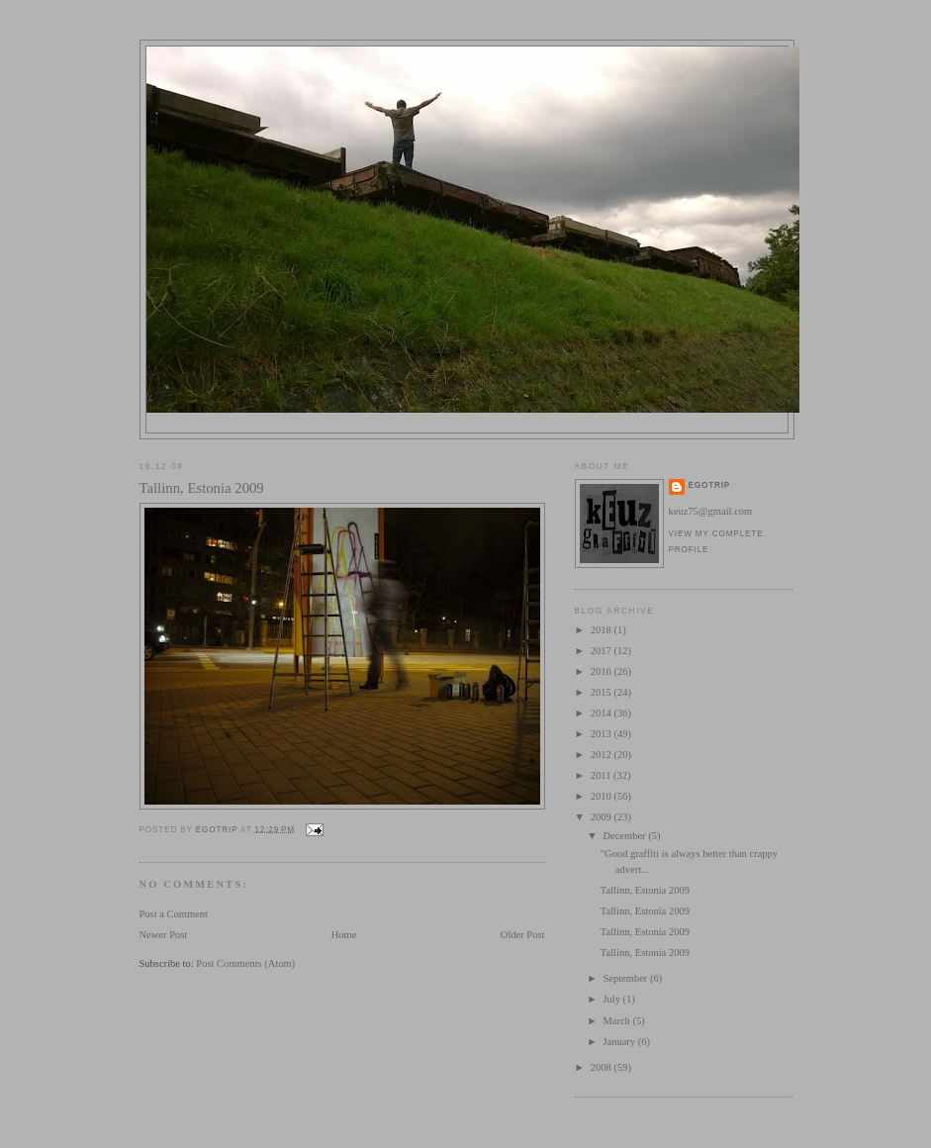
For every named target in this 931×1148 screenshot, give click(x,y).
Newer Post (164, 934)
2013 (602, 733)
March (617, 1020)
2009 (602, 817)
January (620, 1041)
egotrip (710, 485)
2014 (602, 713)
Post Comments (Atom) (245, 963)
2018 (602, 629)
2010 (602, 796)
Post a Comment (174, 914)
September (626, 978)
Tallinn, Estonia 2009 (645, 890)
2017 (602, 650)
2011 (602, 775)
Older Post (523, 934)
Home (344, 934)
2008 (602, 1067)
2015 (602, 692)
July (612, 999)
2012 (602, 754)
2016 (602, 671)
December (625, 835)
